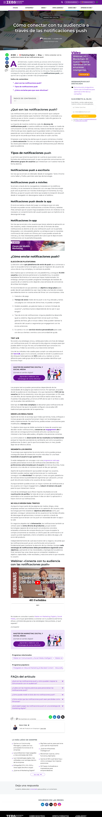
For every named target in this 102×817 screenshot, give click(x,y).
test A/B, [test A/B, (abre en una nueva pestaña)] (17, 354)
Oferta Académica (71, 2)
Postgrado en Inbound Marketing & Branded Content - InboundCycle (39, 668)
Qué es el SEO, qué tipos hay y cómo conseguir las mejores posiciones (51, 762)
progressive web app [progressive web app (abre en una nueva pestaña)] (51, 460)
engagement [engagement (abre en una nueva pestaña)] (51, 430)
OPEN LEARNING (57, 8)
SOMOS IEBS (72, 8)
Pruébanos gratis (87, 2)
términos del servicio (90, 119)
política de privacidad (81, 120)
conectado (33, 790)
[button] (38, 682)
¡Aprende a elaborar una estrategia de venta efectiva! (29, 378)
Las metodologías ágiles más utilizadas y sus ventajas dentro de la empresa (25, 762)
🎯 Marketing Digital (27, 55)
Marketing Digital (51, 17)
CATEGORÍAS (29, 8)
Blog (39, 55)
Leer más (43, 728)
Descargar (84, 74)
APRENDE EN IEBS (86, 8)
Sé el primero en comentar (26, 719)
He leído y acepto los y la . (84, 120)
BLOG (15, 8)
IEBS (13, 55)
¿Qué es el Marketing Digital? (24, 772)
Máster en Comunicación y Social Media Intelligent (32, 658)
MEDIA (43, 8)
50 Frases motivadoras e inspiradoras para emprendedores (49, 770)
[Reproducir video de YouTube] (38, 582)
